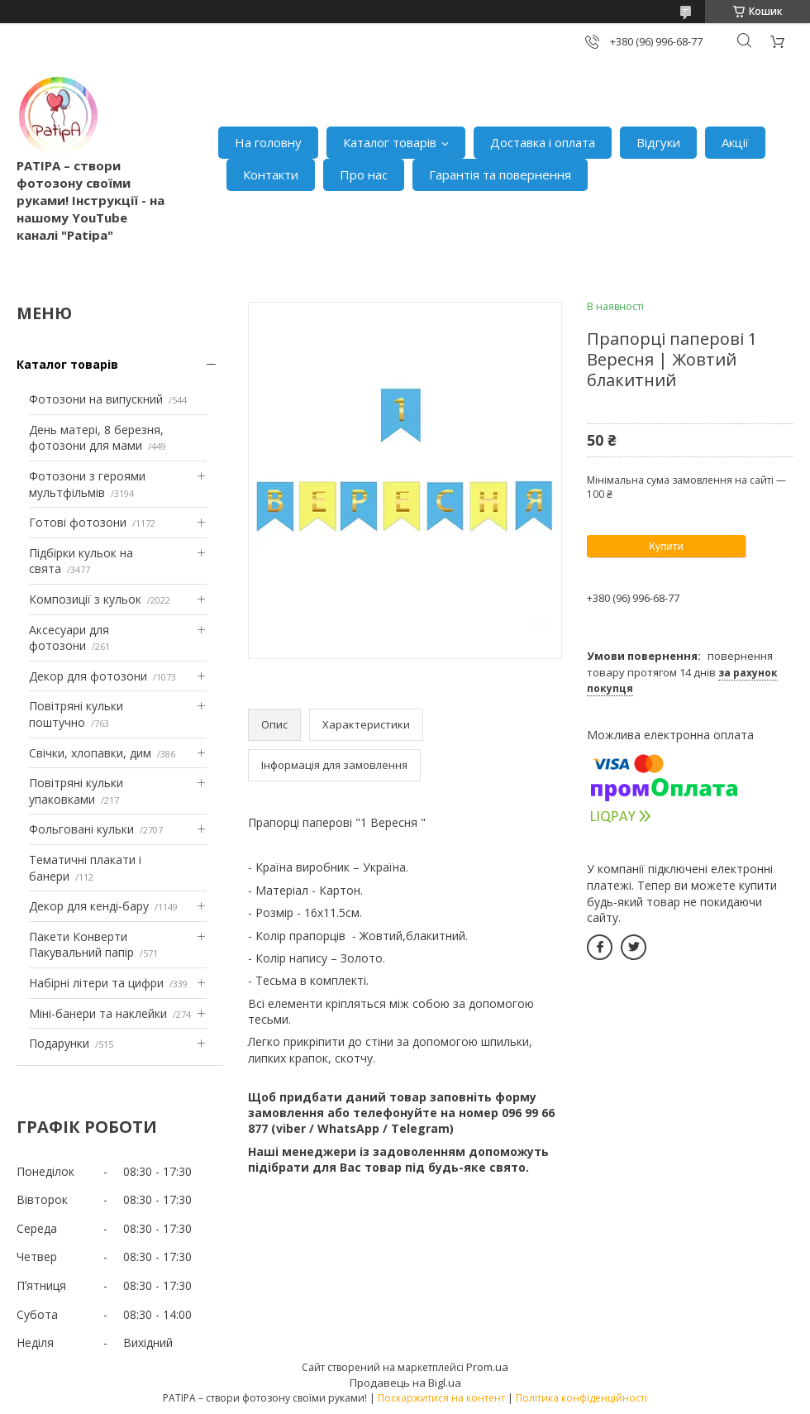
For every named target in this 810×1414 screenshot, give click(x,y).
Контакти (270, 174)
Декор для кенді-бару (89, 906)
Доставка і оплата (542, 142)
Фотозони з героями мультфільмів (87, 484)
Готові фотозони (77, 522)
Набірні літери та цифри (96, 983)
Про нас (364, 174)
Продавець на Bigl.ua (405, 1382)
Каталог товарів (389, 142)
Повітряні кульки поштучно (76, 714)
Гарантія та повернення (500, 174)
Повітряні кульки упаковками (76, 791)
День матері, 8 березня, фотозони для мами (96, 438)
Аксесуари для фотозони (69, 638)
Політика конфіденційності (581, 1398)
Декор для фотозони (88, 676)
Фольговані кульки (81, 829)
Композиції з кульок (85, 599)
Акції (735, 142)
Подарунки (59, 1043)
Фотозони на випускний (96, 399)
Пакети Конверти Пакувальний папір (81, 945)
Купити (666, 546)
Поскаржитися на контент (441, 1398)
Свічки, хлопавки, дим (90, 753)
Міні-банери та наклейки (98, 1013)
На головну (268, 142)
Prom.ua (487, 1366)
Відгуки (658, 142)
